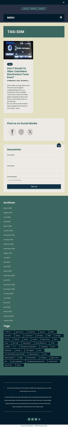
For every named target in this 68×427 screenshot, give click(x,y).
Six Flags (59, 336)
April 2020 (7, 307)
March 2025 (8, 226)
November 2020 (9, 289)
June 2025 (7, 217)
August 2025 (8, 213)
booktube (44, 358)
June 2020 (7, 298)
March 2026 (8, 208)
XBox (56, 339)
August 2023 (8, 253)
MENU (11, 17)
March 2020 (8, 312)
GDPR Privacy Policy (41, 426)
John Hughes (31, 350)
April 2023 (7, 267)
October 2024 (8, 240)
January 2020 (8, 321)
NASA (50, 336)
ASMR (22, 358)
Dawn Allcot (26, 81)
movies (35, 339)
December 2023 (9, 249)
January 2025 (8, 231)
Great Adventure (42, 343)
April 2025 (7, 222)
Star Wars (41, 336)
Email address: (34, 179)
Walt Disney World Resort (29, 347)
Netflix (53, 332)
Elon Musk (9, 336)
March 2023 (8, 271)
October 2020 (8, 294)
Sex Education (32, 358)
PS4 (7, 362)
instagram (32, 419)
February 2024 (9, 244)
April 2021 (7, 280)
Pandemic (33, 332)
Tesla (7, 343)
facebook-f (29, 419)
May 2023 (7, 262)
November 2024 (9, 235)
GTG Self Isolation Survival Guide (16, 354)
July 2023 (7, 258)
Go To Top (39, 419)
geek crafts (55, 358)
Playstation (9, 350)
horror (46, 354)
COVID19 (8, 347)
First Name (11, 155)
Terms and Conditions (27, 426)
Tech (10, 64)
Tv (16, 347)
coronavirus (29, 336)
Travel (54, 343)
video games (28, 343)
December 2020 (9, 285)
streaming (45, 347)
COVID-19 (9, 332)
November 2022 (9, 276)
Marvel (20, 365)
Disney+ (19, 350)
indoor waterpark (18, 362)
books (27, 339)
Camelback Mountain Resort (36, 362)
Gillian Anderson (11, 358)
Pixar (40, 350)
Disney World (54, 362)
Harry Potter (9, 365)
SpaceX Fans (47, 339)
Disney (19, 336)
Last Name (10, 166)
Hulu (54, 347)
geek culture (21, 332)
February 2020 (9, 316)
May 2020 (7, 303)
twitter (36, 419)
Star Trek (16, 343)
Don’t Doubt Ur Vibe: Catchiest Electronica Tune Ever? (18, 73)
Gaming (8, 339)
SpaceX (43, 332)
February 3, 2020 (13, 81)
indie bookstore (35, 354)
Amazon (18, 339)
